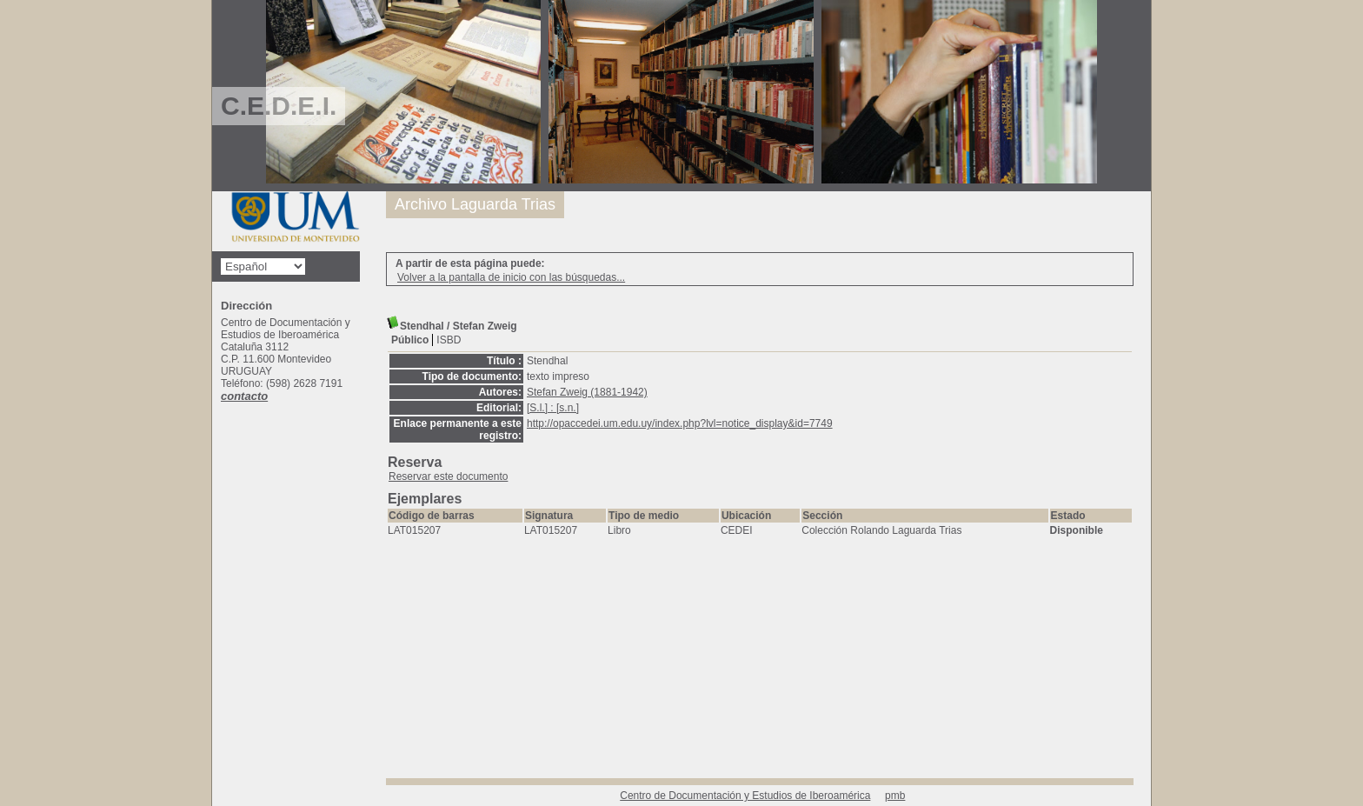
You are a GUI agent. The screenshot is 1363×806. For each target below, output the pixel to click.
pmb (895, 795)
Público (410, 340)
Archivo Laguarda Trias (475, 204)
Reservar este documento (448, 476)
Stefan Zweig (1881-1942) (587, 392)
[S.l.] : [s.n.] (553, 408)
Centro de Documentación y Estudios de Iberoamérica (745, 795)
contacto (244, 396)
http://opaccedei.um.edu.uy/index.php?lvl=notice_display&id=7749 (680, 423)
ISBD (448, 340)
